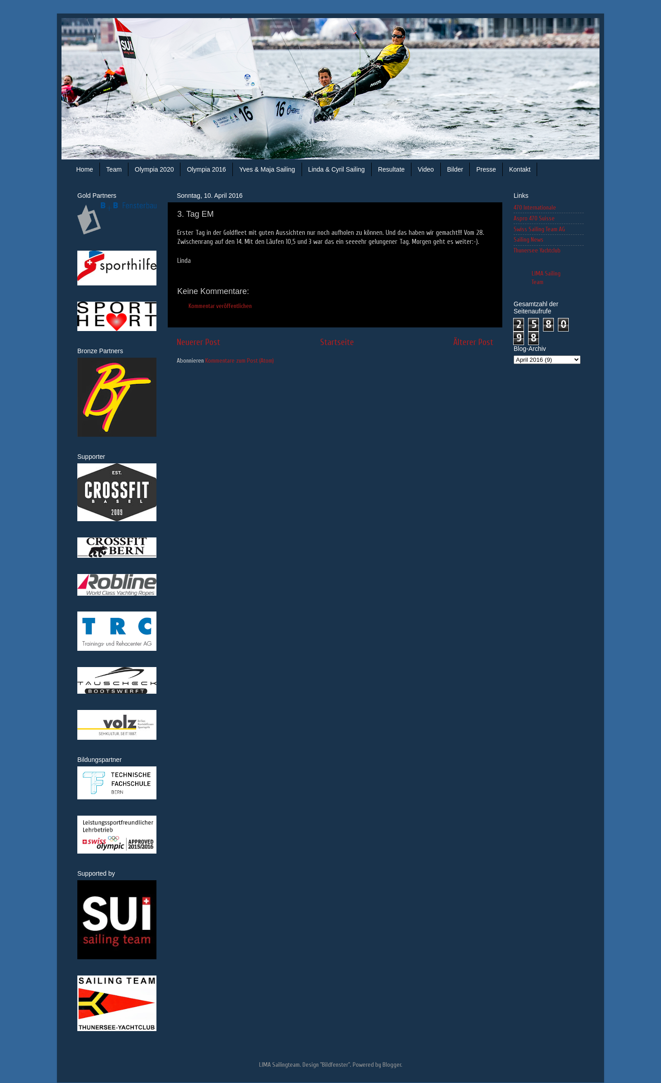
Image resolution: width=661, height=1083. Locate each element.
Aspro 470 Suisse (534, 218)
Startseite (337, 342)
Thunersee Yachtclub (537, 250)
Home (84, 169)
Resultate (391, 169)
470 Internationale (535, 207)
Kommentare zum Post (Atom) (239, 360)
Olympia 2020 (154, 169)
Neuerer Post (198, 342)
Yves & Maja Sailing (267, 169)
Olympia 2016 (206, 169)
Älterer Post (473, 342)
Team (114, 169)
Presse (486, 169)
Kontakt (519, 169)
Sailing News (528, 239)
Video (426, 169)
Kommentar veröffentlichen (220, 306)
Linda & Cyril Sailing (336, 169)
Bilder (455, 169)
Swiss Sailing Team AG (539, 229)
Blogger (391, 1065)
